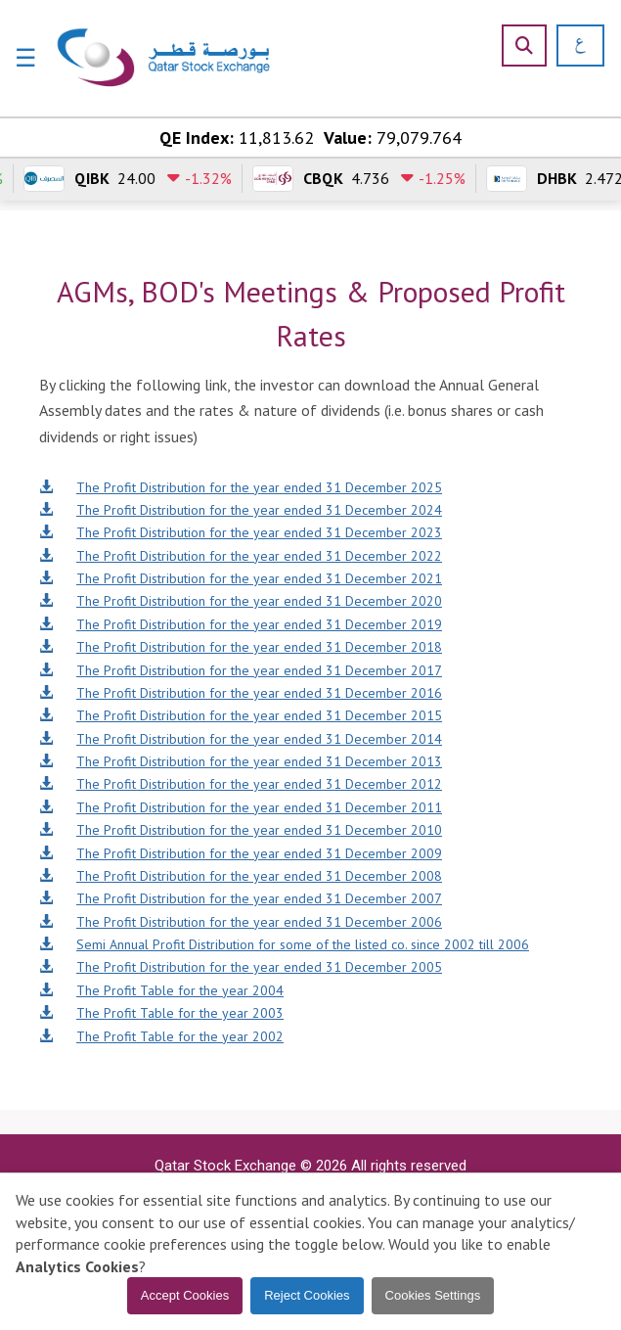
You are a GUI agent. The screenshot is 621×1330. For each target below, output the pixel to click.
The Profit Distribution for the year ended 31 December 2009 (240, 853)
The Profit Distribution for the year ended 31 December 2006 (240, 922)
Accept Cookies (185, 1295)
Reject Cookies (306, 1295)
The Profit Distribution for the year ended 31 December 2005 (240, 967)
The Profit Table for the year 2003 (161, 1013)
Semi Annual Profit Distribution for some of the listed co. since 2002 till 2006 (284, 944)
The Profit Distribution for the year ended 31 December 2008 (240, 876)
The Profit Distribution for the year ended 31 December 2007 (240, 898)
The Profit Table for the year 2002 (161, 1036)
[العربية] (574, 45)
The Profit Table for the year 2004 (161, 990)
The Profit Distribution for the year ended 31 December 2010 (240, 830)
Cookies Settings (433, 1295)
